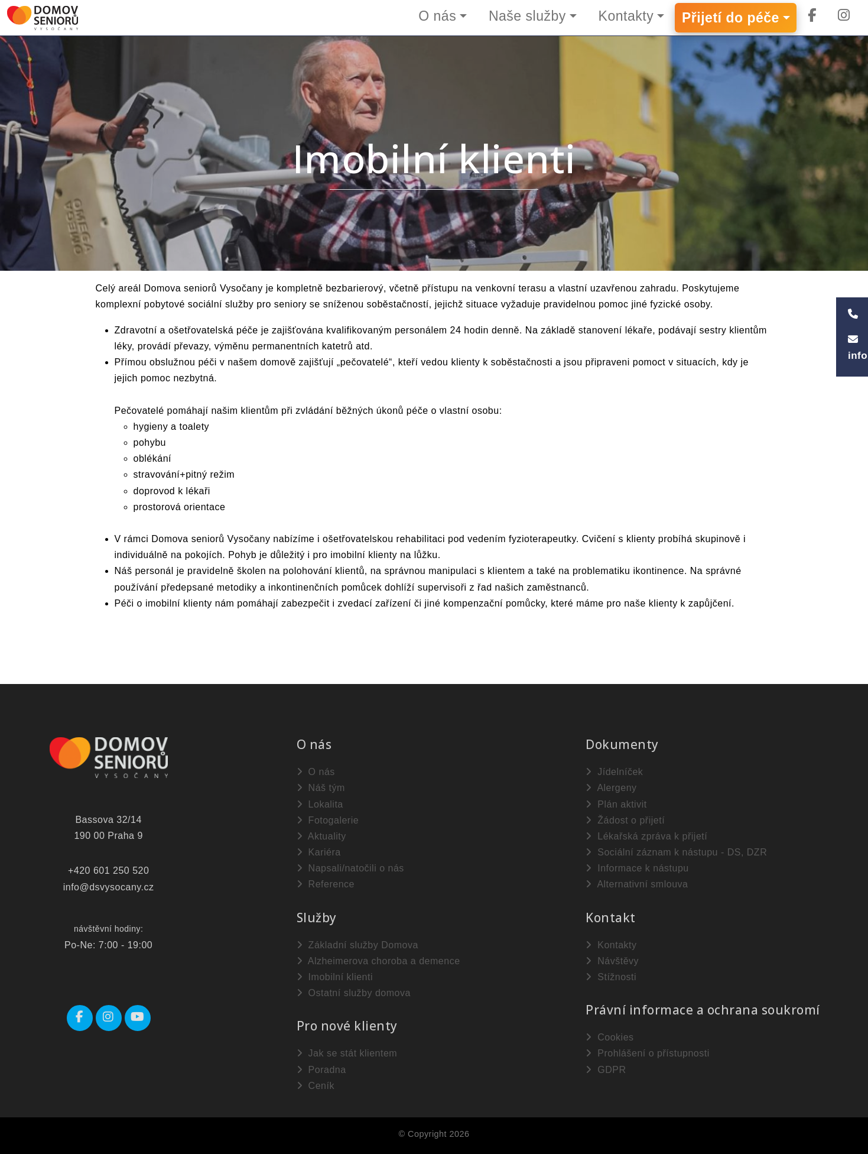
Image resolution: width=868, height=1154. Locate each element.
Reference (326, 884)
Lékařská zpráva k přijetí (646, 836)
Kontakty (626, 16)
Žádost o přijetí (625, 820)
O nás (437, 16)
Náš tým (321, 788)
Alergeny (611, 788)
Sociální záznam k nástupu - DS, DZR (676, 852)
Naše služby (527, 16)
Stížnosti (611, 977)
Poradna (321, 1070)
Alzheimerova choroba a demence (378, 961)
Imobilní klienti (335, 977)
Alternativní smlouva (637, 884)
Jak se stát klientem (347, 1053)
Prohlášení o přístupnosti (647, 1053)
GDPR (606, 1070)
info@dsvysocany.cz (108, 887)
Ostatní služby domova (354, 993)
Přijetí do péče (730, 17)
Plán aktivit (616, 804)
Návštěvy (612, 961)
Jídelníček (614, 772)
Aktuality (321, 836)
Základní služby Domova (357, 945)
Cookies (609, 1037)
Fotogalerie (328, 820)
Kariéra (319, 852)
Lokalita (320, 804)
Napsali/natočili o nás (350, 868)
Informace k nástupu (637, 868)
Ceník (315, 1086)
